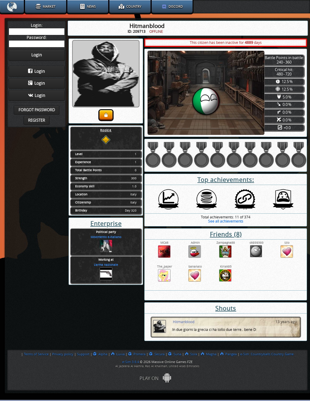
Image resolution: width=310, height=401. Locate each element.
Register (36, 120)
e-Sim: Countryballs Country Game (267, 354)
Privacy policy (62, 354)
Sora (191, 354)
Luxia (118, 354)
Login (36, 71)
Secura (157, 354)
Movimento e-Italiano (106, 237)
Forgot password (36, 110)
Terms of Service (36, 354)
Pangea (228, 354)
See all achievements (225, 221)
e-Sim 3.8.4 (130, 362)
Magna (208, 354)
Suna (174, 354)
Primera (136, 354)
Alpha (100, 354)
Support (83, 354)
